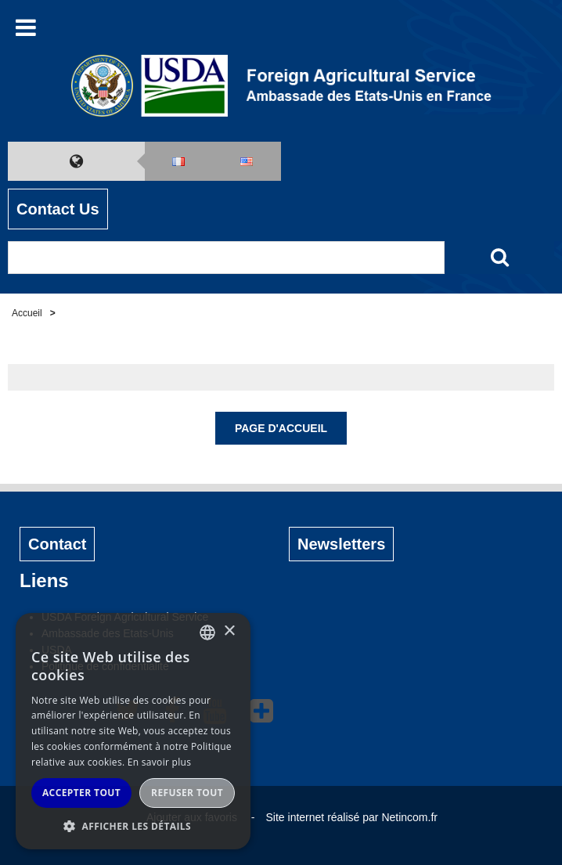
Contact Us (57, 209)
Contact (57, 544)
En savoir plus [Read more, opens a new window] (159, 762)
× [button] (229, 631)
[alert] (133, 731)
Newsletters (341, 544)
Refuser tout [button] (187, 792)
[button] (133, 826)
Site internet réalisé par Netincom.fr (352, 817)
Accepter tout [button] (81, 792)
